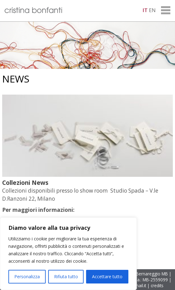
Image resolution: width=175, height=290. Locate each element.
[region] (68, 253)
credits (157, 285)
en (152, 10)
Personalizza (27, 276)
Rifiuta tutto (66, 276)
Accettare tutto (107, 276)
